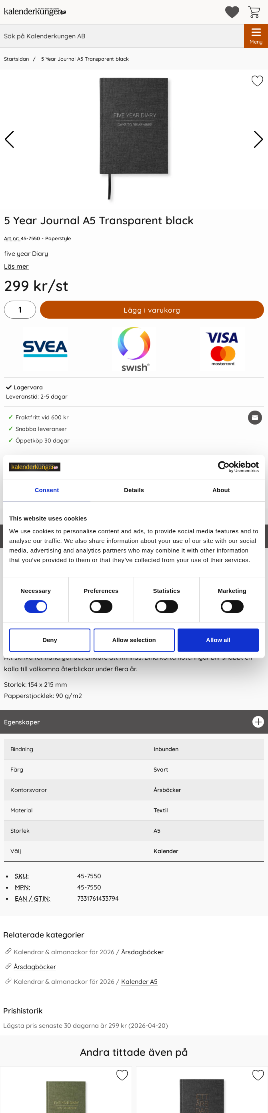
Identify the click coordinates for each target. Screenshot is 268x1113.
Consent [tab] (47, 490)
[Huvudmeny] (256, 36)
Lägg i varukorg (152, 309)
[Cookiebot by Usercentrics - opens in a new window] (224, 467)
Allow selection (134, 639)
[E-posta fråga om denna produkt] (255, 418)
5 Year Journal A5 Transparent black (84, 59)
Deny (49, 639)
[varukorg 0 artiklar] (256, 12)
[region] (134, 722)
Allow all (218, 639)
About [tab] (221, 490)
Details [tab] (134, 490)
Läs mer (16, 266)
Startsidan (16, 59)
